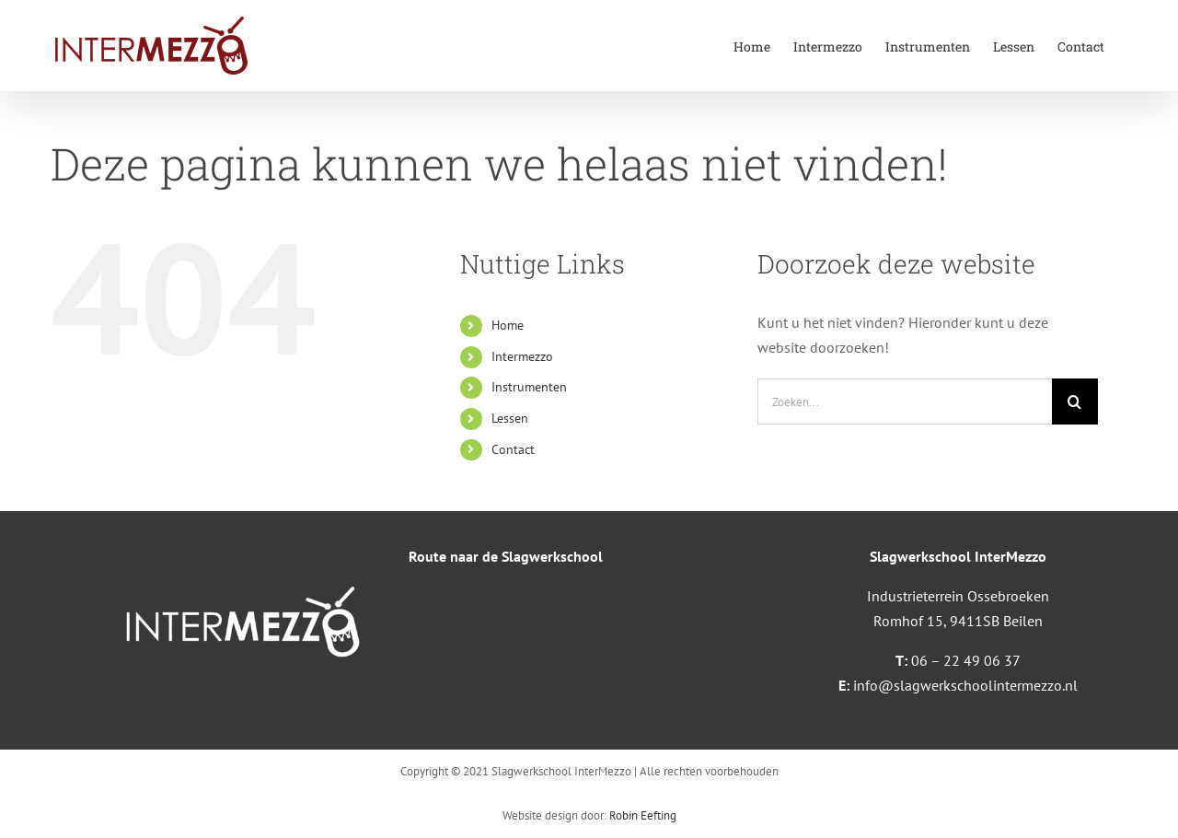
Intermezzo (522, 356)
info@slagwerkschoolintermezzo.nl (965, 685)
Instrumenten (529, 386)
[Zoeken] (1075, 401)
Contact (513, 449)
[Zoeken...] (904, 401)
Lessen (509, 418)
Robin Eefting (642, 815)
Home (507, 325)
